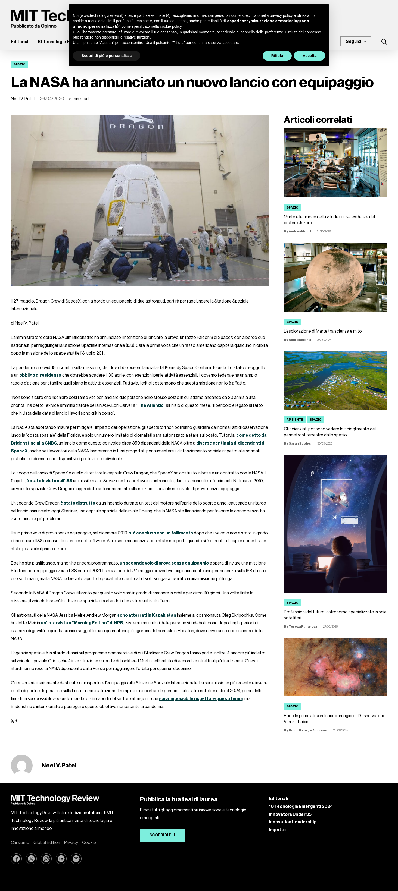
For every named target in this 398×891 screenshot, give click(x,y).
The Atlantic (151, 405)
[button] (162, 835)
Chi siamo (20, 842)
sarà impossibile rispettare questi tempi (201, 699)
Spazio (19, 64)
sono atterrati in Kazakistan (146, 615)
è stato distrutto (77, 503)
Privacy (71, 842)
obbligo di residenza (40, 375)
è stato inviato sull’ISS (49, 481)
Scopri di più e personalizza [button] (107, 55)
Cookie (89, 842)
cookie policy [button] (171, 26)
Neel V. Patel (23, 99)
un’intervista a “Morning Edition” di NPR (82, 623)
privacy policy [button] (281, 15)
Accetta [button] (309, 55)
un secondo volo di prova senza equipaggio (164, 563)
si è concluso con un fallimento (161, 533)
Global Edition (46, 842)
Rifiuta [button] (277, 55)
